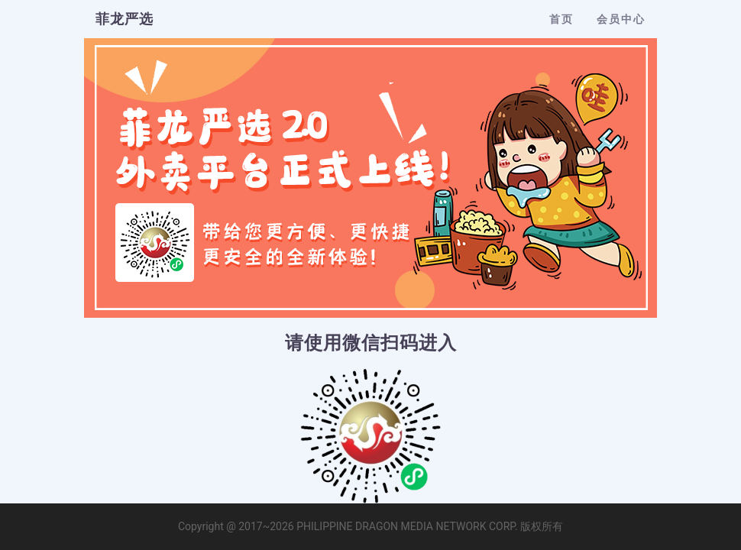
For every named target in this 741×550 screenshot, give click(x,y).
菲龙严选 (124, 19)
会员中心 (621, 19)
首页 (561, 19)
